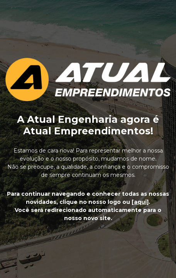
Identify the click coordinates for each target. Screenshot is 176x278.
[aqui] (140, 201)
